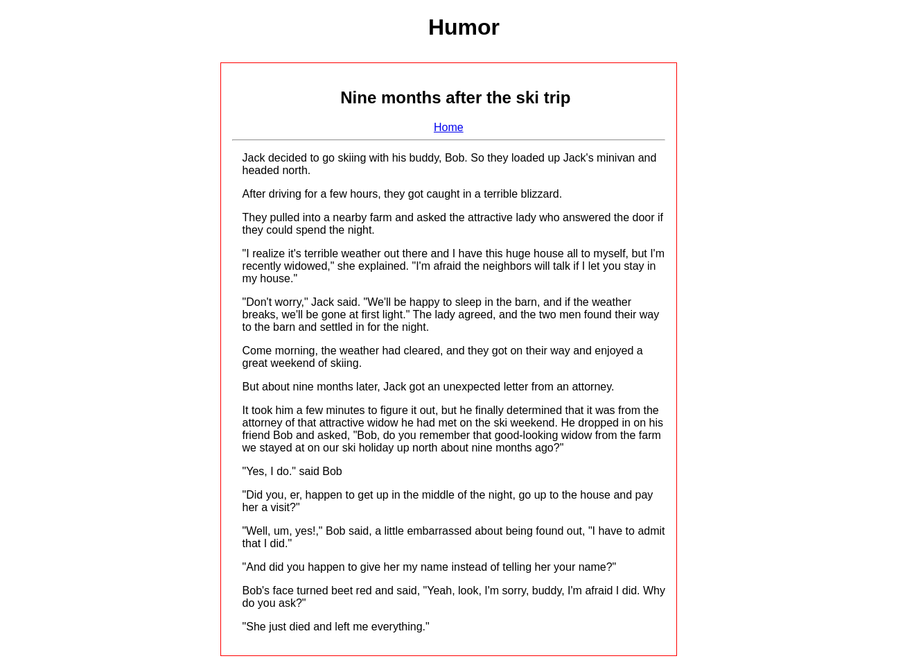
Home (449, 127)
